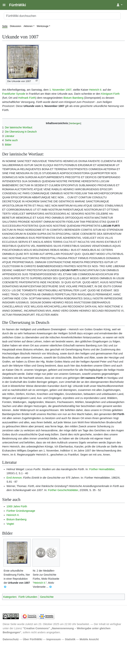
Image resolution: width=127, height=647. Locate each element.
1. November (57, 89)
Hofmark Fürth (27, 97)
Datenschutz (11, 639)
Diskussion (15, 26)
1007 (69, 89)
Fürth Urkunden (27, 596)
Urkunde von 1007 (19, 582)
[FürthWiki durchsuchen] (62, 15)
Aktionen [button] (28, 26)
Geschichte (47, 596)
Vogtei (10, 523)
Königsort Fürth (110, 93)
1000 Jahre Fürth (17, 506)
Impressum (53, 639)
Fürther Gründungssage (21, 510)
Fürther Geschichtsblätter (63, 490)
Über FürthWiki (32, 639)
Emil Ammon (14, 477)
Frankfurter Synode (13, 93)
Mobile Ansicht (89, 639)
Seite (5, 26)
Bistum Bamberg (73, 97)
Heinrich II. (95, 89)
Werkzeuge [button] (43, 26)
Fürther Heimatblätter (102, 469)
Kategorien (9, 596)
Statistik (70, 639)
